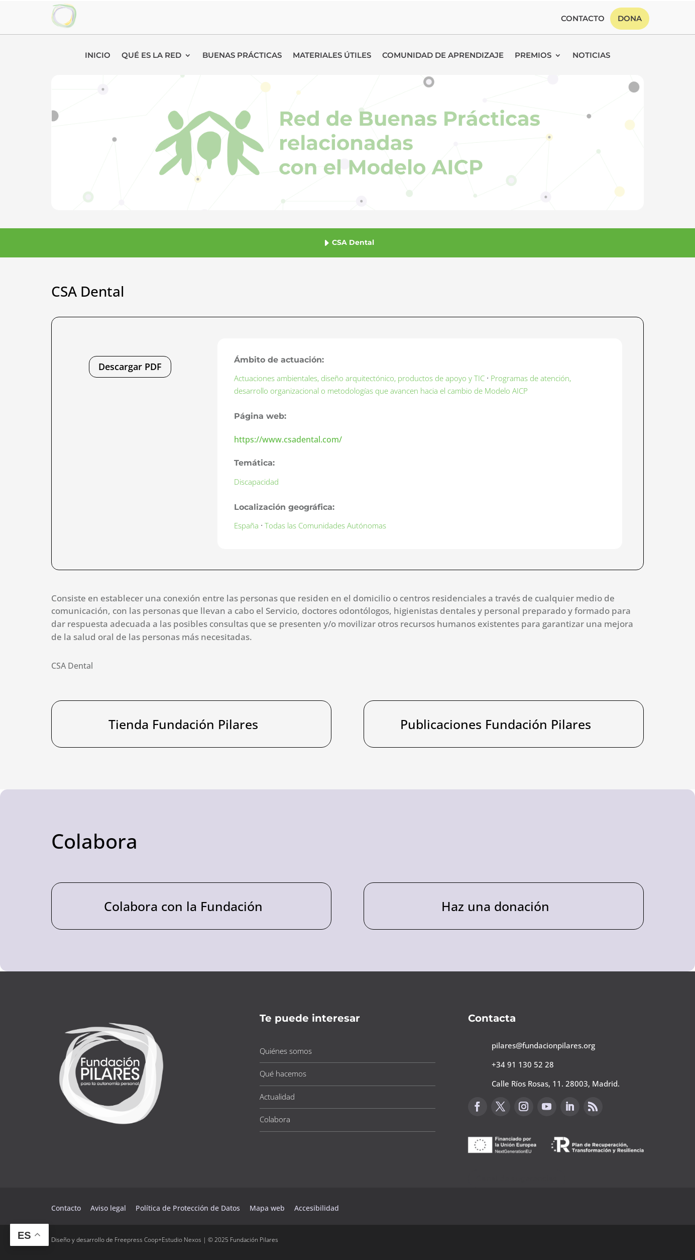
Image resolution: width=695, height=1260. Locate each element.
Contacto (583, 19)
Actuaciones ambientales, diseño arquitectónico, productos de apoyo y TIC (359, 378)
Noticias (591, 56)
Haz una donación (495, 906)
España (246, 525)
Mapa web (267, 1208)
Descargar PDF (130, 367)
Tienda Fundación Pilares (183, 724)
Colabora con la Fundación (183, 906)
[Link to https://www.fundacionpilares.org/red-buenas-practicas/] (63, 25)
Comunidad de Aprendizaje (443, 56)
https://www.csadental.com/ (288, 439)
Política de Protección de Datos (189, 1208)
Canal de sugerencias (516, 1178)
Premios (533, 56)
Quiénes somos (286, 1051)
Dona (630, 18)
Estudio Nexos (181, 1239)
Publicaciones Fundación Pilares (495, 724)
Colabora (275, 1119)
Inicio (97, 56)
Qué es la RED (151, 56)
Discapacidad (256, 482)
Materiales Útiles (332, 56)
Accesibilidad (316, 1208)
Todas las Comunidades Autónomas (325, 525)
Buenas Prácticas (242, 56)
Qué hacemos (283, 1073)
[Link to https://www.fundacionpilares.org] (111, 1127)
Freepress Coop (136, 1239)
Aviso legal (109, 1208)
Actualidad (277, 1097)
